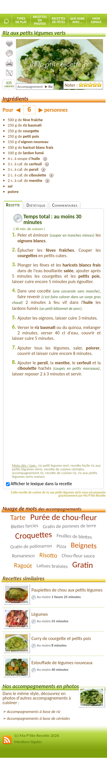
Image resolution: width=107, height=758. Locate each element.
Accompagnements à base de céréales (38, 718)
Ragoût (23, 565)
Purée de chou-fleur (63, 517)
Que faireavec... (77, 20)
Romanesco (23, 556)
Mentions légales (28, 741)
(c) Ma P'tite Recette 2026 (36, 735)
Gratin (82, 564)
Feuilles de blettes (74, 536)
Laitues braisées (52, 566)
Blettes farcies (24, 526)
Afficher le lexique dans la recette (39, 483)
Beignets (84, 545)
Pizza (61, 546)
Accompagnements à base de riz (33, 711)
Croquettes (33, 535)
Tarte (18, 517)
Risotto (48, 555)
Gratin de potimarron (31, 546)
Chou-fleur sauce (78, 556)
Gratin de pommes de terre (69, 526)
